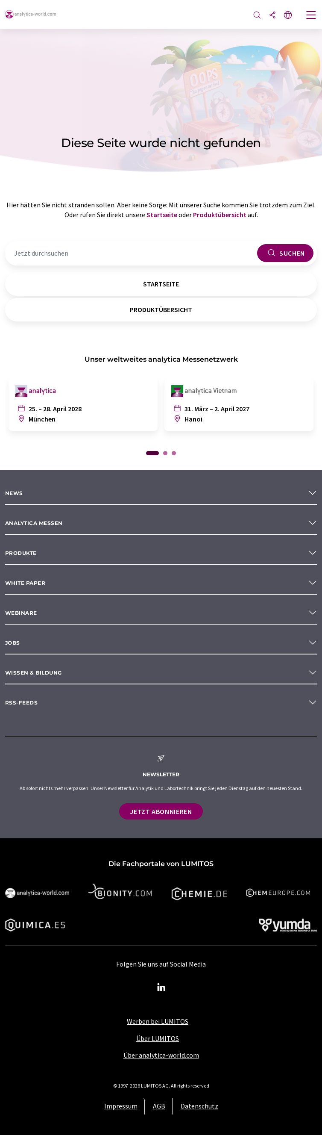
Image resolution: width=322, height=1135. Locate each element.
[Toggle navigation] (311, 15)
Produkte (21, 553)
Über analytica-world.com (161, 1055)
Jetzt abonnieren (161, 811)
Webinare (21, 613)
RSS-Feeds (21, 702)
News (14, 493)
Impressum (121, 1106)
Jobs (12, 643)
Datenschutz (199, 1106)
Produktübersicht (219, 214)
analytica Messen (34, 523)
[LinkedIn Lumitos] (161, 987)
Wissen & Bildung (33, 672)
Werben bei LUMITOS (157, 1021)
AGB (159, 1106)
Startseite (161, 214)
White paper (25, 583)
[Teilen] (272, 16)
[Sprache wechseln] (288, 16)
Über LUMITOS (157, 1038)
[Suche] (257, 16)
